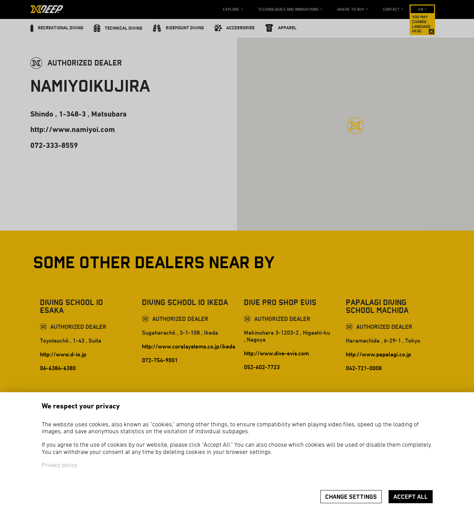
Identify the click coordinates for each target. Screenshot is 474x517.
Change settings (351, 497)
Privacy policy (59, 465)
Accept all (410, 497)
